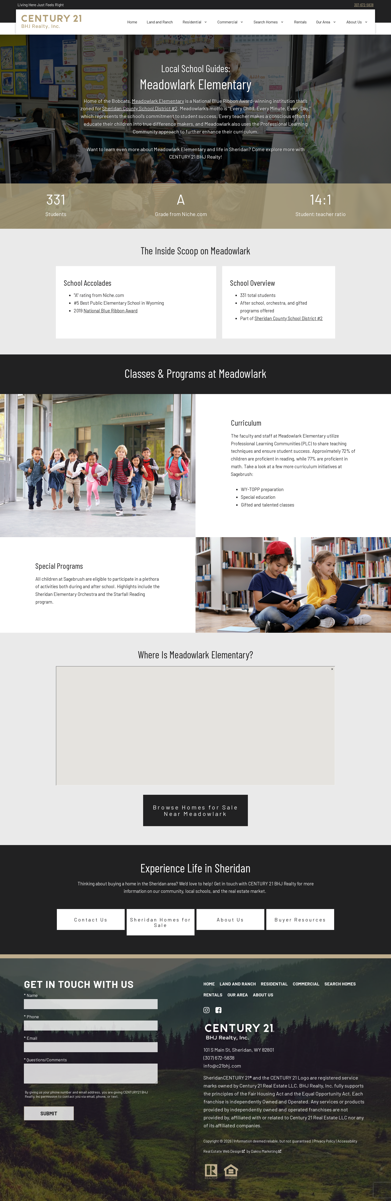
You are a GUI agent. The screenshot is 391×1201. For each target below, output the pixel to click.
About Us (230, 919)
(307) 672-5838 (218, 1058)
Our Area (237, 994)
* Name (31, 995)
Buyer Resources (300, 919)
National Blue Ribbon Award (111, 310)
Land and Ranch (160, 22)
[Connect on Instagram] (206, 1010)
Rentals (300, 22)
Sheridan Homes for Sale (160, 922)
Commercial (306, 983)
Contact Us (91, 919)
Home (132, 22)
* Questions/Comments (45, 1059)
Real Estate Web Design (224, 1151)
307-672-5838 (364, 4)
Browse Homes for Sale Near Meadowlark (195, 810)
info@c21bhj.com (222, 1066)
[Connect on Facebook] (218, 1010)
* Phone (31, 1016)
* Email (30, 1038)
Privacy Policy (324, 1141)
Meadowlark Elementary (158, 101)
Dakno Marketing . (266, 1151)
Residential (274, 983)
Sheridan (213, 1078)
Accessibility (347, 1141)
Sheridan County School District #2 (139, 108)
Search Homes (340, 983)
